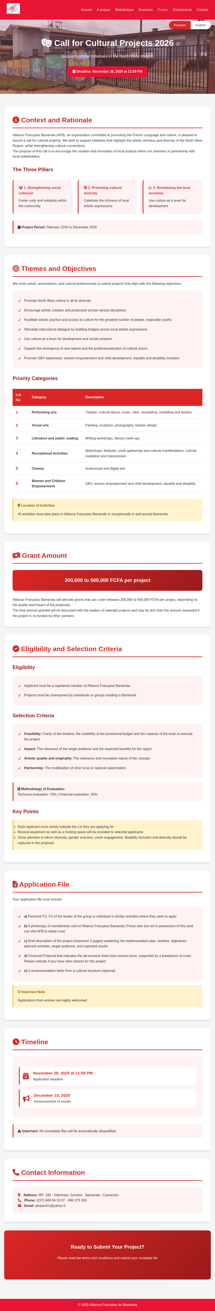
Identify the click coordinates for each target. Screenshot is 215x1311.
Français (180, 25)
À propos (103, 10)
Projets (163, 10)
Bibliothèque (124, 10)
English (201, 25)
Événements (182, 10)
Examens (146, 10)
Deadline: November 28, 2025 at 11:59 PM (107, 71)
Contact (202, 10)
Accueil (86, 10)
